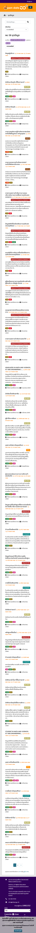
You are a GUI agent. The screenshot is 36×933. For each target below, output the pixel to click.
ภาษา (5, 908)
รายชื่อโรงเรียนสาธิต (12, 583)
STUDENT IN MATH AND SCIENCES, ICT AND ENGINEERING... (17, 732)
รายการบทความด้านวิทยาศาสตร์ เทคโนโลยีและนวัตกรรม (15, 163)
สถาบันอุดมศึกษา (26, 534)
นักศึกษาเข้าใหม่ (10, 817)
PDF (10, 213)
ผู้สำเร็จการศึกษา (11, 418)
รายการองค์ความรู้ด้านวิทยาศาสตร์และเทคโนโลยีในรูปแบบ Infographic (17, 132)
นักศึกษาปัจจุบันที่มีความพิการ (15, 702)
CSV (7, 71)
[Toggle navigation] (30, 7)
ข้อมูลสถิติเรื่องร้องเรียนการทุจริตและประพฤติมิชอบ (17, 225)
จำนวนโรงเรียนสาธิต (12, 529)
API (14, 96)
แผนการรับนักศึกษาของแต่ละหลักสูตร (17, 842)
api (6, 669)
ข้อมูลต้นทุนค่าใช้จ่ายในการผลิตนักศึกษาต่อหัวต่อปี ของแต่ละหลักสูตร (17, 557)
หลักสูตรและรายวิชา (26, 511)
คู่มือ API (26, 871)
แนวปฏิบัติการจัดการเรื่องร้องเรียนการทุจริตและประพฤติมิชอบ (17, 253)
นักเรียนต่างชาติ (10, 609)
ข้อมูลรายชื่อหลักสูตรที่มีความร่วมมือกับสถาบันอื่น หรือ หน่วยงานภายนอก (18, 506)
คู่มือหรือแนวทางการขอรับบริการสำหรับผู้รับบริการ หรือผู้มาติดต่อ (18, 282)
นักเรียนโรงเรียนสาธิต (12, 393)
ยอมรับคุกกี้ (18, 931)
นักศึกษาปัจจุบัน (10, 107)
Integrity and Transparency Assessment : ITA (20, 58)
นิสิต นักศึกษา (27, 87)
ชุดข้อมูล (11, 15)
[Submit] (28, 22)
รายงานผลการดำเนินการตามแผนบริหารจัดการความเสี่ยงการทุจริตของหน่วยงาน (17, 195)
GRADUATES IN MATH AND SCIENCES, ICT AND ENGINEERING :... (18, 368)
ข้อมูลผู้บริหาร (10, 53)
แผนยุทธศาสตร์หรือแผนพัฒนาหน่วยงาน (17, 311)
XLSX (7, 96)
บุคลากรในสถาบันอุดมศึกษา (14, 445)
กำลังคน (28, 450)
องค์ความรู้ (28, 138)
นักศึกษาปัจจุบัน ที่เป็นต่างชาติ (15, 82)
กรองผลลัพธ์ (10, 46)
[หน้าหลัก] (5, 15)
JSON (7, 152)
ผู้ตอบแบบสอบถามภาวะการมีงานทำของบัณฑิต (16, 475)
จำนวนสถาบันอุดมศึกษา (13, 657)
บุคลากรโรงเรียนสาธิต (12, 762)
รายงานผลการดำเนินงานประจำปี (16, 339)
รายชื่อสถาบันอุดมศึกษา (13, 791)
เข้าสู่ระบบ (29, 1)
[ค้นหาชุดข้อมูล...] (15, 22)
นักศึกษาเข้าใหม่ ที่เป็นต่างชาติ (15, 680)
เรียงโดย (7, 27)
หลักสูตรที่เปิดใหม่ (11, 632)
